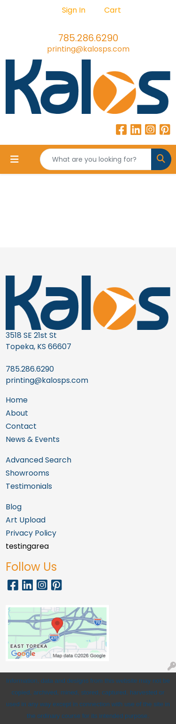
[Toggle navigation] (14, 159)
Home (17, 400)
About (17, 413)
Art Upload (26, 520)
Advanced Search (38, 460)
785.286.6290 (88, 38)
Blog (14, 506)
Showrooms (27, 473)
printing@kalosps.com (88, 49)
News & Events (33, 439)
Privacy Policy (31, 533)
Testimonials (29, 486)
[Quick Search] (96, 159)
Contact (21, 426)
